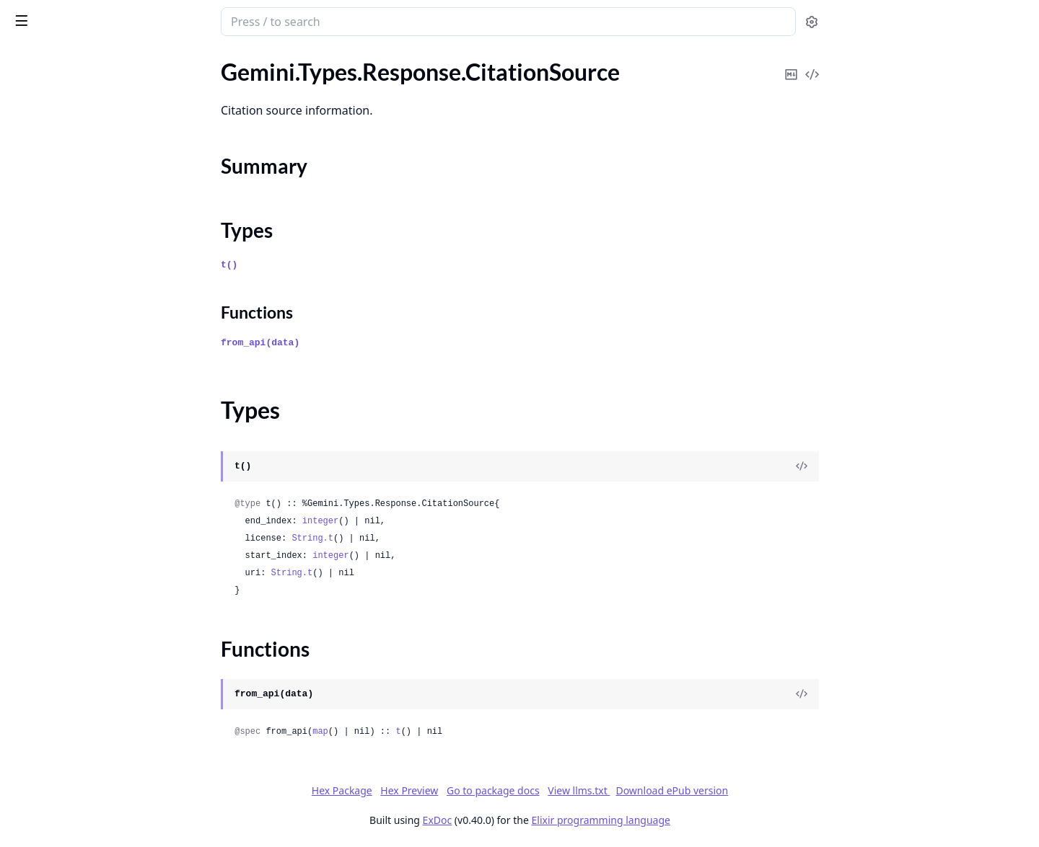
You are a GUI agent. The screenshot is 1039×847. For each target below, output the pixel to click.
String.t (421, 538)
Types (39, 156)
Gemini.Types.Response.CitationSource (102, 113)
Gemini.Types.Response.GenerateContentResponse (102, 316)
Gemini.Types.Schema (63, 608)
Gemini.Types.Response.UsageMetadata (102, 569)
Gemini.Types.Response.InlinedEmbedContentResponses (102, 413)
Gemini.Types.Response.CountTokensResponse (102, 219)
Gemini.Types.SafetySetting (77, 588)
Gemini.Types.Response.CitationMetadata (102, 94)
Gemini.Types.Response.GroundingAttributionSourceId (102, 355)
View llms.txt (687, 790)
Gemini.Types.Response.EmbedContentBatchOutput (102, 258)
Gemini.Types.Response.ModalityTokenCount (102, 452)
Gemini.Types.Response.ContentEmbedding (102, 199)
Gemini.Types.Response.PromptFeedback (102, 491)
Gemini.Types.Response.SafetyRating (101, 511)
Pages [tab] (26, 62)
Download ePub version (780, 790)
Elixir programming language (708, 820)
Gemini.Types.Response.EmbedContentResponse (102, 296)
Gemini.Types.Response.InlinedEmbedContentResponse (102, 394)
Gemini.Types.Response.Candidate (95, 74)
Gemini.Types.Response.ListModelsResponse (102, 433)
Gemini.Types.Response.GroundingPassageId (102, 374)
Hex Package (449, 790)
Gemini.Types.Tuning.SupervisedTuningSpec (102, 764)
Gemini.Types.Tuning (61, 686)
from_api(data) (368, 342)
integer (428, 521)
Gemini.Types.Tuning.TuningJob (87, 783)
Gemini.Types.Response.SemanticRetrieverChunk (102, 530)
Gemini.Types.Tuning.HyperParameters (102, 725)
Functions (50, 173)
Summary (48, 139)
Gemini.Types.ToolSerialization (85, 666)
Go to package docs (600, 791)
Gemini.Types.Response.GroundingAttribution (102, 335)
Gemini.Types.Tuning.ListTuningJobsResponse (102, 744)
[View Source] (910, 466)
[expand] (202, 77)
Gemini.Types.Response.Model (86, 472)
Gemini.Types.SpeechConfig (78, 647)
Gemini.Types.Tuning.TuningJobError (100, 803)
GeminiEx (81, 16)
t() (337, 265)
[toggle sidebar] (197, 20)
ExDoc (545, 820)
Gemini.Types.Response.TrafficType (96, 549)
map (429, 732)
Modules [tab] (87, 62)
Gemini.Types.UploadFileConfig (88, 822)
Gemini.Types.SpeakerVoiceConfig (94, 627)
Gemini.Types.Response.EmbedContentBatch (102, 238)
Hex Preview (517, 790)
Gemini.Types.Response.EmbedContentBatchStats (102, 277)
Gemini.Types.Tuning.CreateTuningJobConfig (102, 705)
